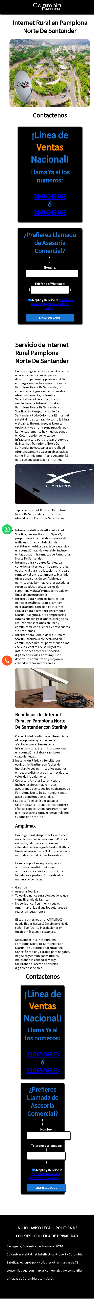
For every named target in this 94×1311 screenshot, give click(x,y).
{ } (46, 1154)
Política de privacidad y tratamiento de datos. (52, 304)
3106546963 (50, 196)
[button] (9, 9)
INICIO (22, 1227)
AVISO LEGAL (41, 1227)
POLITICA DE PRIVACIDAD (56, 1235)
